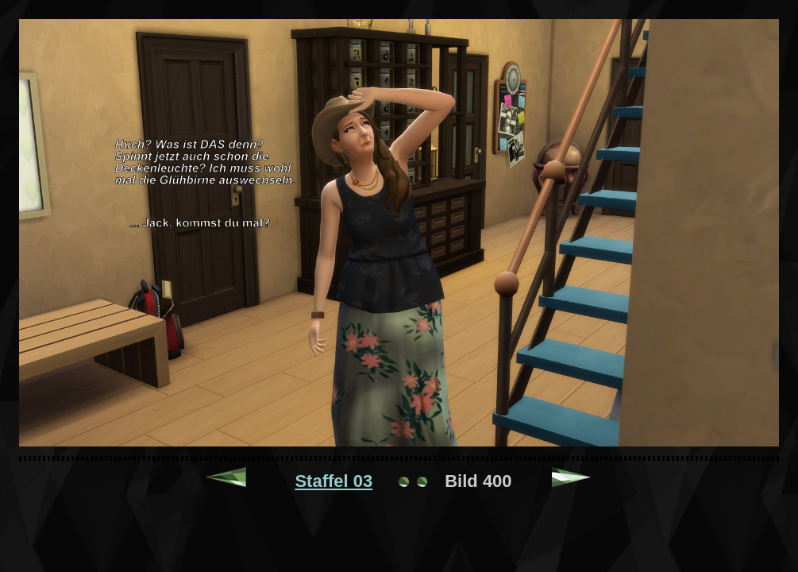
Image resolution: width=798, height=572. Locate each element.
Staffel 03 (333, 481)
